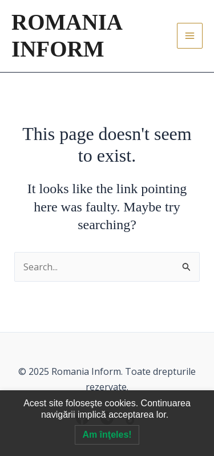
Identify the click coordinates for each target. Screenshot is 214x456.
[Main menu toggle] (190, 36)
